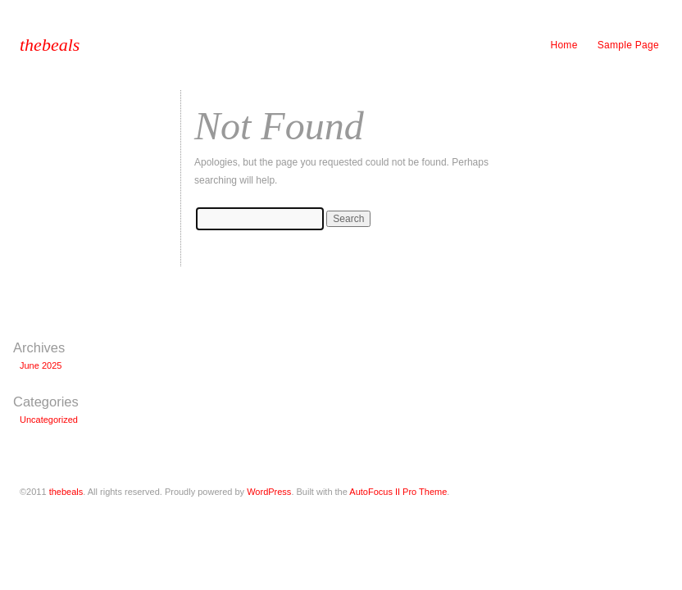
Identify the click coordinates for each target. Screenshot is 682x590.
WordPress (269, 492)
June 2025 (40, 365)
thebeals (50, 45)
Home (563, 45)
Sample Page (628, 45)
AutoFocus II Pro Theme (398, 492)
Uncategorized (49, 419)
